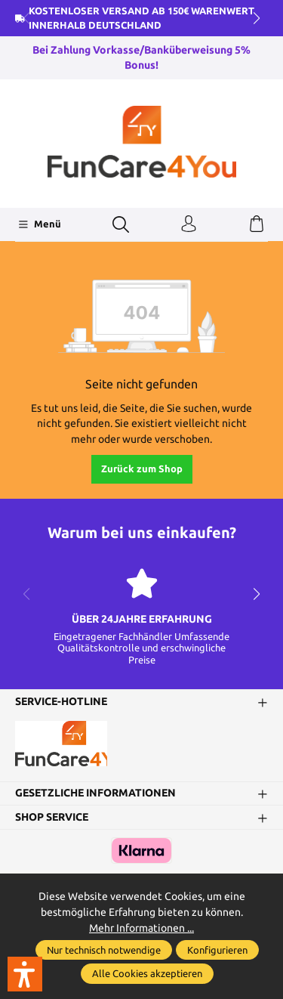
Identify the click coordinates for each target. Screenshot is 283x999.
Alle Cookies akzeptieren (147, 973)
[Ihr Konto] (188, 224)
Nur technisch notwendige (104, 950)
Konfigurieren (217, 950)
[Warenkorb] (256, 224)
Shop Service (51, 817)
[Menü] (39, 224)
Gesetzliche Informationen (95, 793)
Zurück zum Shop (142, 468)
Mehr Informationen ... (141, 928)
